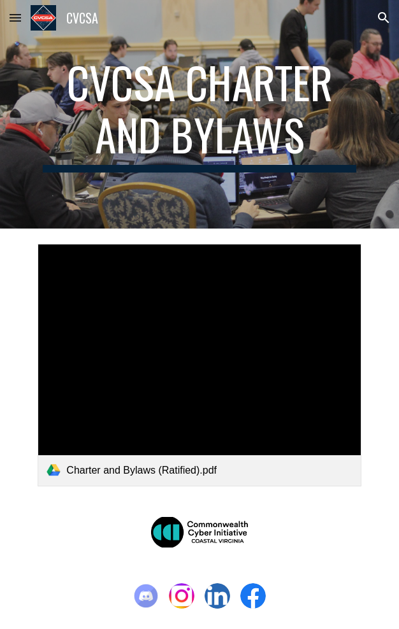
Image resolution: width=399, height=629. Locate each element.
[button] (15, 17)
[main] (199, 114)
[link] (199, 365)
